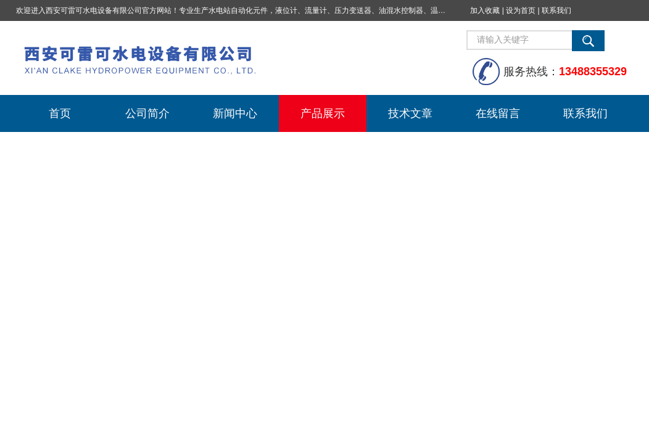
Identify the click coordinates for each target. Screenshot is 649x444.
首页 (60, 113)
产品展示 (322, 113)
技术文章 (410, 113)
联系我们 (556, 10)
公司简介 (147, 113)
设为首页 (520, 10)
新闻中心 (235, 113)
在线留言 (498, 113)
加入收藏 (485, 10)
